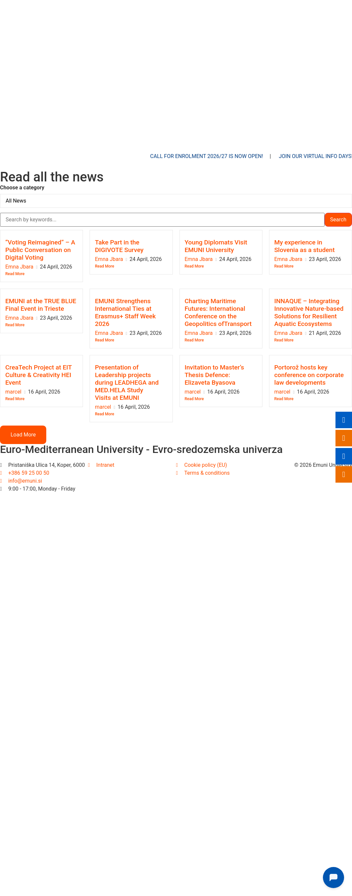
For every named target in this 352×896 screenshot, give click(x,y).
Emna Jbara (19, 267)
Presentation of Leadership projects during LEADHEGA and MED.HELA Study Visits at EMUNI (127, 382)
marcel (13, 392)
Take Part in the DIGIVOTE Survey (119, 246)
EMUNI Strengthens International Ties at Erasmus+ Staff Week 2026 (125, 312)
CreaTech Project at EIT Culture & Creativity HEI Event (38, 375)
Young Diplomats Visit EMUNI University (216, 246)
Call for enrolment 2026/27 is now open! (216, 156)
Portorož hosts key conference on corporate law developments (309, 375)
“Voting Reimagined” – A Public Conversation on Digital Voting (40, 250)
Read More (14, 274)
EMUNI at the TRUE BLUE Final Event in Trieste (40, 304)
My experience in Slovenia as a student (304, 246)
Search (338, 219)
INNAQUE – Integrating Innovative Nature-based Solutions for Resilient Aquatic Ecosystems (309, 312)
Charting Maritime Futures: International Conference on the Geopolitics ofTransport (218, 312)
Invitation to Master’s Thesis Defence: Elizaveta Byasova (214, 375)
